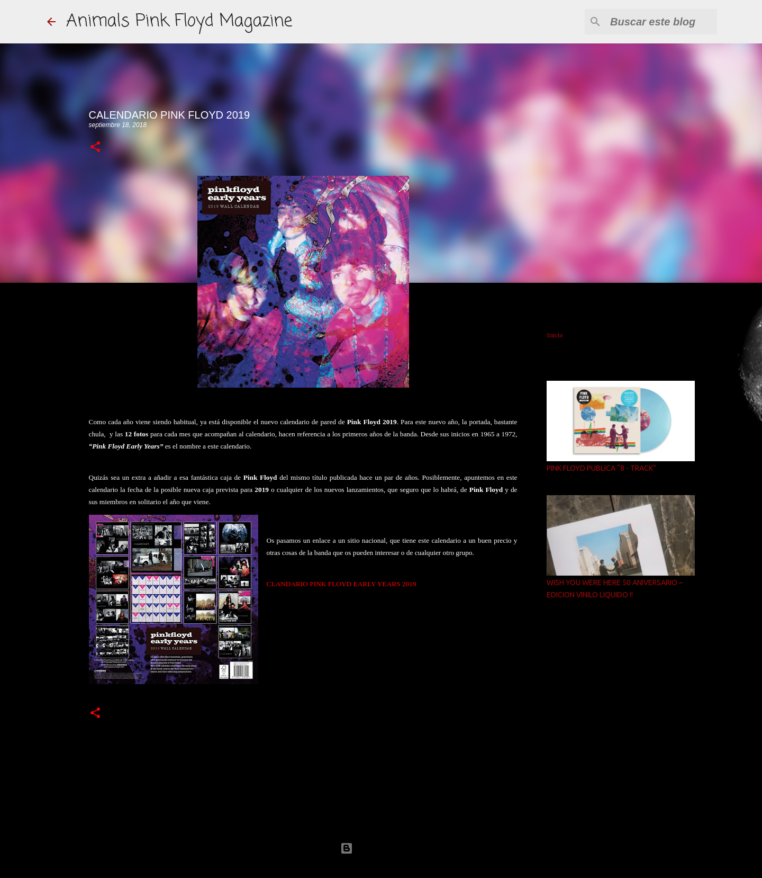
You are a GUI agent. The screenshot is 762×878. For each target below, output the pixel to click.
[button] (95, 147)
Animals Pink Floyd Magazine (179, 21)
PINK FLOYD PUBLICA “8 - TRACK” (601, 468)
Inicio (555, 335)
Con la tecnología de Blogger (381, 848)
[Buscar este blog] (661, 21)
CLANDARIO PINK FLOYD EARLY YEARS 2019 (341, 584)
